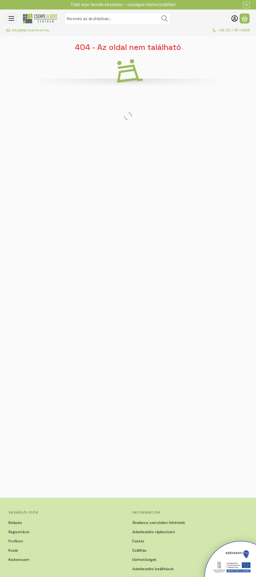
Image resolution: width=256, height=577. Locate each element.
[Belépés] (235, 18)
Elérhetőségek (144, 559)
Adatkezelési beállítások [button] (153, 568)
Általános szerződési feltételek (158, 522)
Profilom (15, 541)
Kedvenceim (19, 559)
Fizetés (138, 541)
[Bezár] (246, 5)
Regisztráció (19, 531)
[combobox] (117, 18)
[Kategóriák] (11, 18)
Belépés (15, 522)
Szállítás (139, 550)
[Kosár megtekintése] (245, 18)
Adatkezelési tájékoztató (153, 531)
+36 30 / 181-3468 (234, 30)
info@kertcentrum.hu (30, 30)
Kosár (13, 550)
